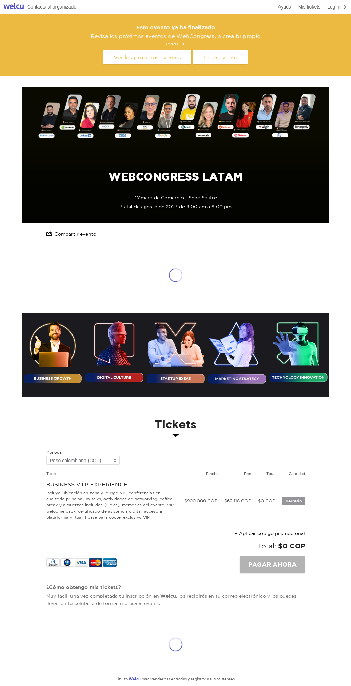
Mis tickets (309, 7)
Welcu (13, 7)
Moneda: (54, 452)
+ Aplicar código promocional (270, 533)
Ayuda (284, 7)
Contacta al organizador (52, 7)
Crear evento (220, 57)
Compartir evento (71, 234)
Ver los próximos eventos (147, 57)
